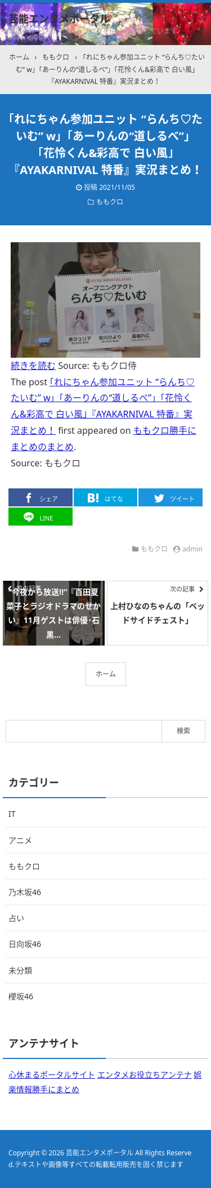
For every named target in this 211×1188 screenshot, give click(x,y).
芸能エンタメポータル (59, 18)
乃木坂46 (24, 892)
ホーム (106, 674)
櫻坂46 (20, 996)
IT (12, 813)
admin (192, 549)
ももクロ (109, 202)
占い (16, 918)
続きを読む (33, 365)
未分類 (20, 970)
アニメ (20, 840)
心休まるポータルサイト (51, 1074)
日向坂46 (24, 943)
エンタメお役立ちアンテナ (144, 1074)
